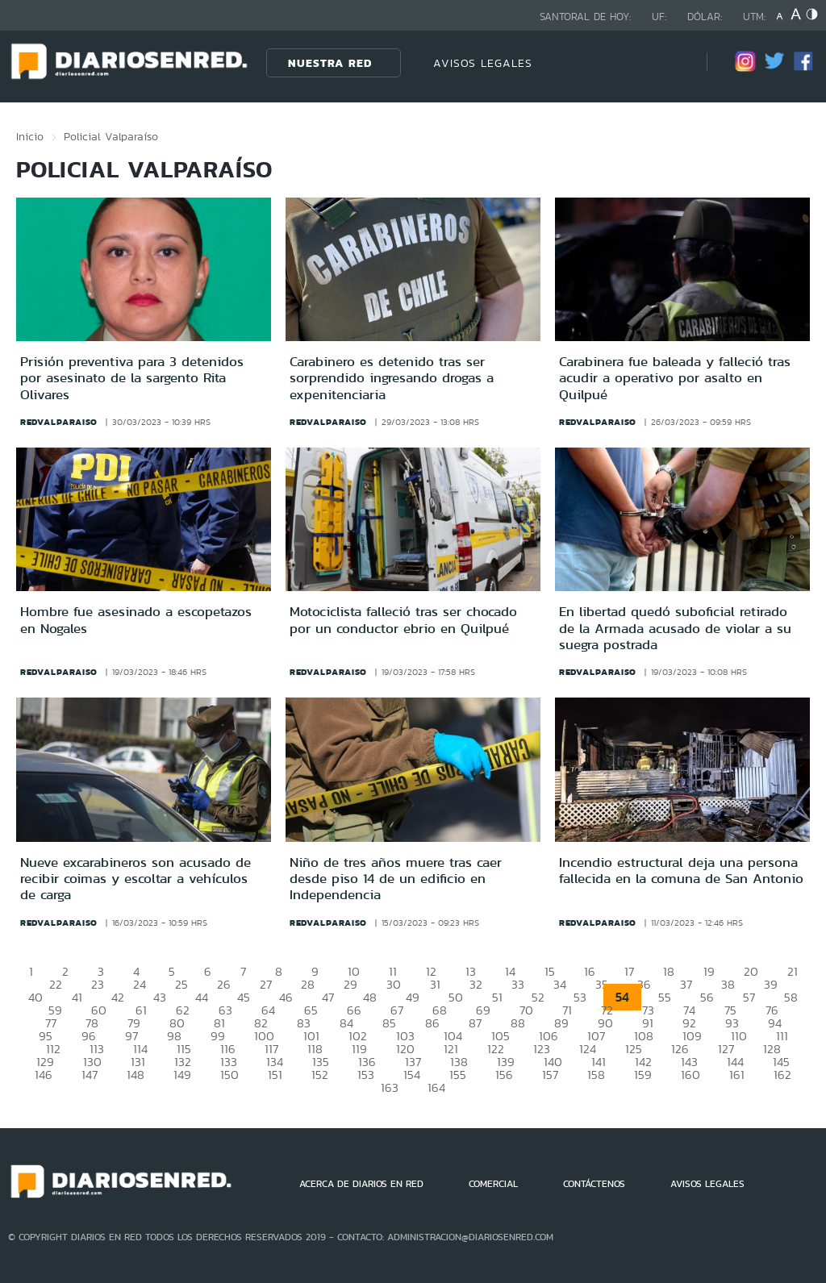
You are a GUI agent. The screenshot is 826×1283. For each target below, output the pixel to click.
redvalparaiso (59, 421)
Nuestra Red (330, 63)
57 (749, 997)
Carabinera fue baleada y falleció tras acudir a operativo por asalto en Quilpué (675, 378)
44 (201, 997)
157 (550, 1074)
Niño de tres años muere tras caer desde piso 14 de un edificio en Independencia (396, 878)
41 (77, 997)
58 (791, 997)
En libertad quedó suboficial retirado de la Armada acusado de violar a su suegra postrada (675, 628)
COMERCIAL (493, 1184)
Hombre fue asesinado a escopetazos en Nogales (136, 619)
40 (35, 997)
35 (601, 984)
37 (686, 984)
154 (411, 1074)
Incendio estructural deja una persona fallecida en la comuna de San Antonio (681, 870)
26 (224, 984)
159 (643, 1074)
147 (89, 1074)
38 (728, 984)
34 (559, 984)
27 (266, 984)
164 (436, 1087)
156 (504, 1074)
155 (457, 1074)
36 (644, 984)
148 (135, 1074)
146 (43, 1074)
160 (690, 1074)
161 (737, 1074)
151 (275, 1074)
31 (435, 984)
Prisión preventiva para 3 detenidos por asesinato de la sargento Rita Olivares (132, 378)
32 (475, 984)
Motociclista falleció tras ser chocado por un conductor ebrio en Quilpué (403, 619)
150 (229, 1074)
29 (350, 984)
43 (159, 997)
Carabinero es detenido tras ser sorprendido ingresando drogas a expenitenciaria (392, 378)
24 (139, 984)
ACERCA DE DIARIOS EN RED (361, 1184)
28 (308, 984)
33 (517, 984)
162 (782, 1074)
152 (319, 1074)
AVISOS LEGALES (482, 63)
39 (771, 984)
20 (751, 971)
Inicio (30, 136)
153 (365, 1074)
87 (475, 1022)
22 (55, 984)
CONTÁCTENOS (594, 1184)
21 (792, 971)
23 (97, 984)
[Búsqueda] (670, 62)
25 (181, 984)
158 (596, 1074)
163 (389, 1087)
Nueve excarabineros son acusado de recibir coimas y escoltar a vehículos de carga (135, 878)
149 (182, 1074)
